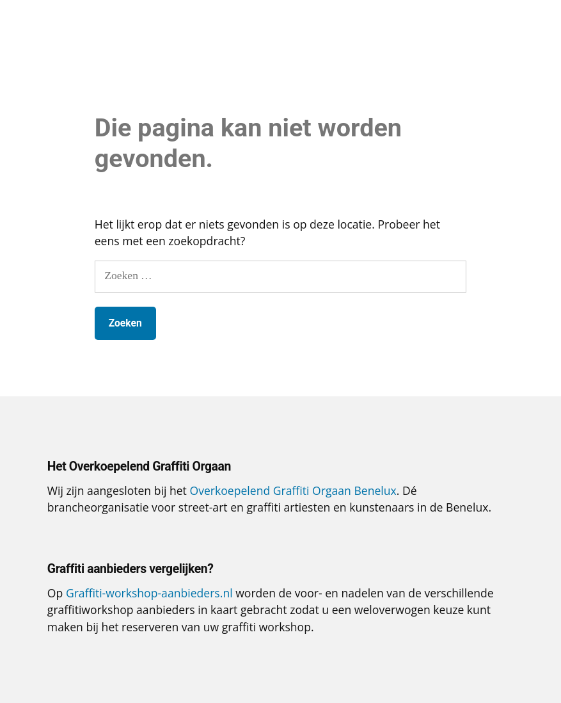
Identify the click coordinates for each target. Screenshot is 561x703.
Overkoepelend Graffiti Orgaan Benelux (292, 490)
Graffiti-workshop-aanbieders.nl (149, 593)
